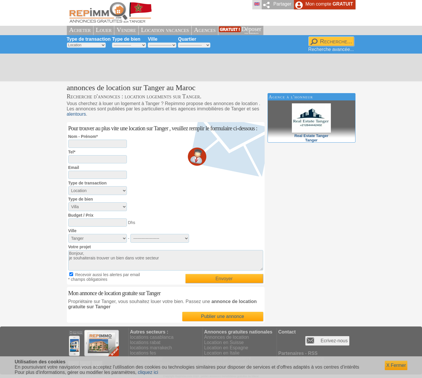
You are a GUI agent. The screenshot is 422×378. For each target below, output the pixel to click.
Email (73, 167)
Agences (205, 29)
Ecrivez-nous (334, 340)
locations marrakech (151, 347)
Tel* (72, 152)
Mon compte (329, 3)
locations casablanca (152, 337)
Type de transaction (89, 39)
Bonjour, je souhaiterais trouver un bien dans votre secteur (165, 260)
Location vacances (165, 29)
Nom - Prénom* (83, 136)
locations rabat (145, 342)
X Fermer (396, 365)
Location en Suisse (224, 342)
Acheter (80, 29)
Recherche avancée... (331, 49)
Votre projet (79, 246)
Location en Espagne (226, 347)
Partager (282, 3)
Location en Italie (222, 352)
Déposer (251, 30)
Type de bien (126, 39)
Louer (104, 29)
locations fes (143, 352)
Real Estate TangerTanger (311, 135)
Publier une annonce (222, 316)
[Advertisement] (209, 67)
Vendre (126, 29)
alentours (76, 114)
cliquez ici (148, 372)
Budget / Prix (80, 215)
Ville (152, 39)
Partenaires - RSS (298, 353)
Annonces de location (226, 337)
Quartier (187, 39)
